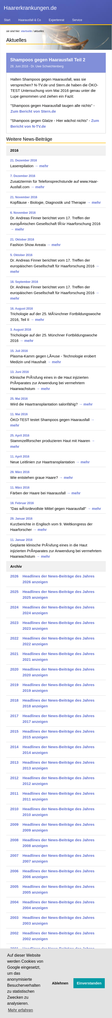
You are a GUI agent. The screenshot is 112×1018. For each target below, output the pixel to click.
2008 (14, 840)
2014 (14, 747)
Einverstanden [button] (89, 983)
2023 (14, 623)
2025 (14, 591)
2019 (14, 685)
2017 (14, 716)
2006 (14, 871)
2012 (14, 778)
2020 (14, 669)
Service (77, 20)
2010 (14, 809)
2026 (14, 576)
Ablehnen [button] (60, 983)
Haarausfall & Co (29, 20)
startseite (26, 31)
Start (7, 20)
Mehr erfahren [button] (20, 1010)
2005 (14, 886)
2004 (14, 902)
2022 (14, 638)
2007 (14, 855)
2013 (14, 762)
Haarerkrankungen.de (30, 8)
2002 (14, 933)
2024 (14, 607)
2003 (14, 917)
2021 (14, 654)
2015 (14, 731)
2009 (14, 824)
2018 (14, 700)
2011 (14, 793)
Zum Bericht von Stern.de (33, 111)
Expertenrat (56, 20)
